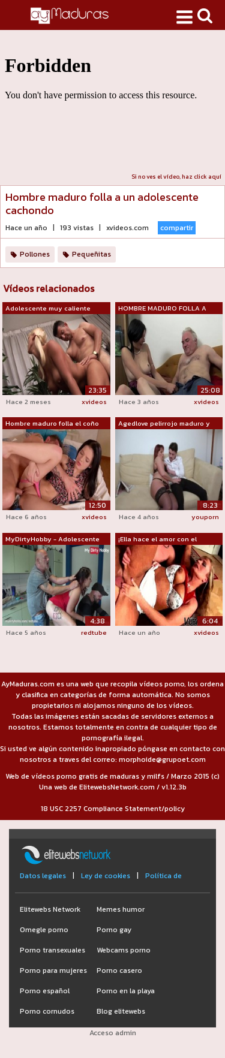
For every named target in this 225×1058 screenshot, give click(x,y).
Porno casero (119, 970)
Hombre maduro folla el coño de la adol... (52, 423)
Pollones (35, 254)
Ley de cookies (105, 875)
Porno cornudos (47, 1011)
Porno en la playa (126, 990)
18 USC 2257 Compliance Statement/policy (113, 808)
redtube (94, 632)
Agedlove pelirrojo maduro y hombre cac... (164, 423)
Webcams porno (124, 950)
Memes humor (121, 909)
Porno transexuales (52, 950)
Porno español (45, 990)
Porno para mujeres (53, 970)
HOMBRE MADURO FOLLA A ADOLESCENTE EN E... (162, 308)
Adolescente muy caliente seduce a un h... (48, 308)
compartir (176, 227)
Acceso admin (112, 1032)
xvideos (94, 401)
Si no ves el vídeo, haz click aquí (176, 176)
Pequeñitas (91, 254)
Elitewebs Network (50, 909)
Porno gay (114, 929)
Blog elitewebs (121, 1011)
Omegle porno (44, 929)
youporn (205, 517)
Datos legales (43, 875)
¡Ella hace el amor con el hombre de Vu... (157, 539)
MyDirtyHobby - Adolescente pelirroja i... (52, 539)
